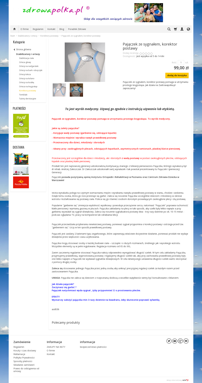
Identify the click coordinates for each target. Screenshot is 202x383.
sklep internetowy (177, 380)
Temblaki (23, 94)
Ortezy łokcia (25, 74)
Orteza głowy (25, 62)
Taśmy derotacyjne (27, 98)
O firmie (25, 29)
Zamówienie (21, 341)
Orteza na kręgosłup (28, 86)
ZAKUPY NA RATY (56, 346)
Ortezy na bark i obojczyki (30, 70)
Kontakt (51, 29)
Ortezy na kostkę (26, 82)
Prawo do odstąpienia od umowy (26, 369)
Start (12, 35)
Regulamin (38, 29)
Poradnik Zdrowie (77, 29)
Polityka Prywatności (24, 357)
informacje (87, 341)
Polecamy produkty (66, 322)
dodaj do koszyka (177, 75)
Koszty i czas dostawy (24, 350)
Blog (61, 29)
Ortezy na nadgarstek (28, 66)
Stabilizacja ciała (26, 58)
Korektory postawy (27, 90)
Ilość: (174, 62)
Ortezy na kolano (26, 78)
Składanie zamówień (24, 364)
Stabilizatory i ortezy (28, 54)
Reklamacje (19, 353)
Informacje (54, 341)
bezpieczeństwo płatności (93, 346)
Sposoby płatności (22, 360)
